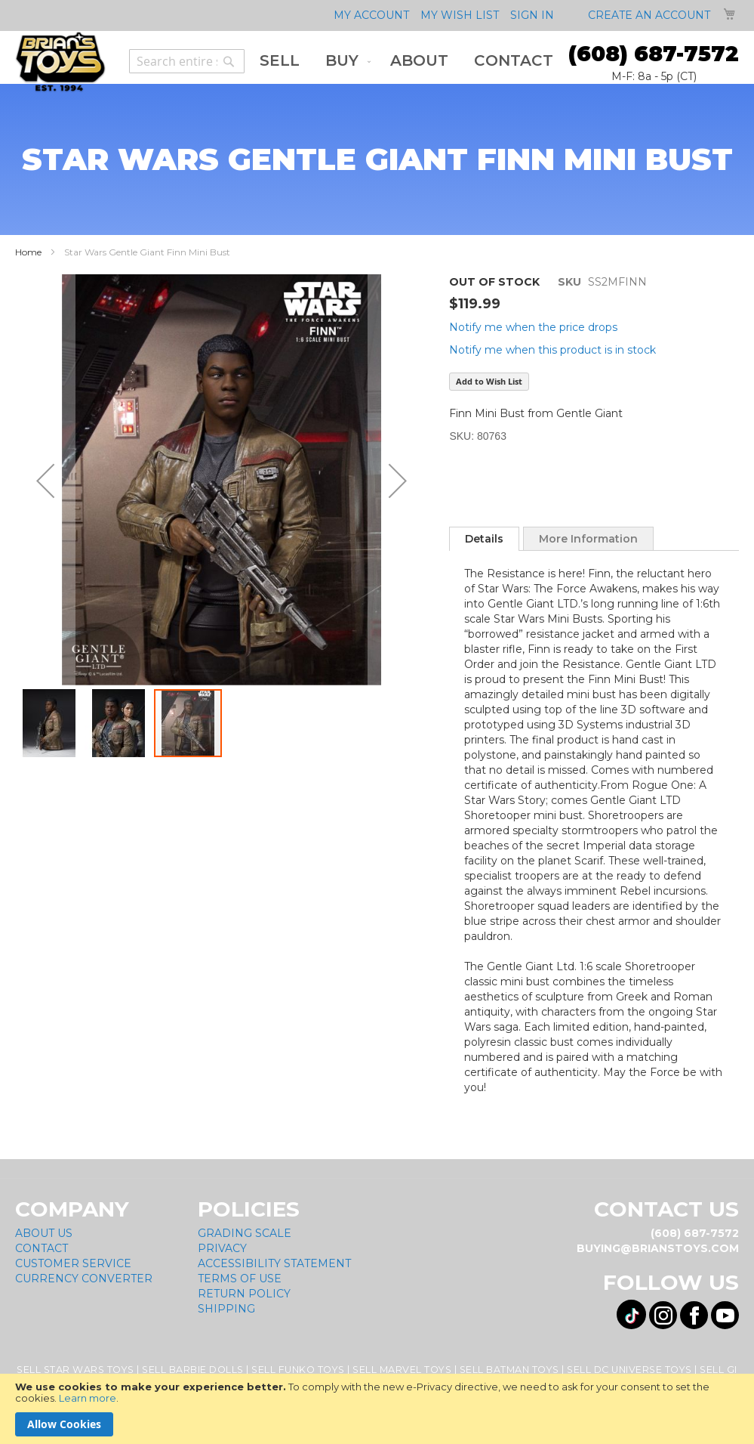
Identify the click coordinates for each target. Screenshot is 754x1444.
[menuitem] (280, 61)
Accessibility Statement (274, 1263)
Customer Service (73, 1263)
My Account (371, 15)
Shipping (226, 1309)
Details (484, 539)
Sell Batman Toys (509, 1369)
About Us (43, 1233)
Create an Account (649, 15)
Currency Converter (83, 1278)
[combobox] (187, 61)
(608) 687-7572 (653, 53)
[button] (45, 481)
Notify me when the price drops (533, 327)
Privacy (222, 1248)
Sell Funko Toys (298, 1369)
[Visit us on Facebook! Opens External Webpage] (694, 1315)
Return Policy (244, 1293)
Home (28, 252)
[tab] (484, 539)
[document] (377, 1408)
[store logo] (60, 62)
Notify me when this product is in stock (552, 350)
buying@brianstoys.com (658, 1248)
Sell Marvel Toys (401, 1369)
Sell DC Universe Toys (629, 1369)
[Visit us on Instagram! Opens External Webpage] (663, 1315)
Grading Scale (244, 1233)
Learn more (87, 1398)
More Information (588, 539)
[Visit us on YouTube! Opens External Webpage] (725, 1315)
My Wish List (459, 15)
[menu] (406, 61)
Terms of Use (240, 1278)
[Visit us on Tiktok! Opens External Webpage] (631, 1314)
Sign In (532, 15)
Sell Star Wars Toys (75, 1369)
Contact (41, 1248)
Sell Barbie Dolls (193, 1369)
